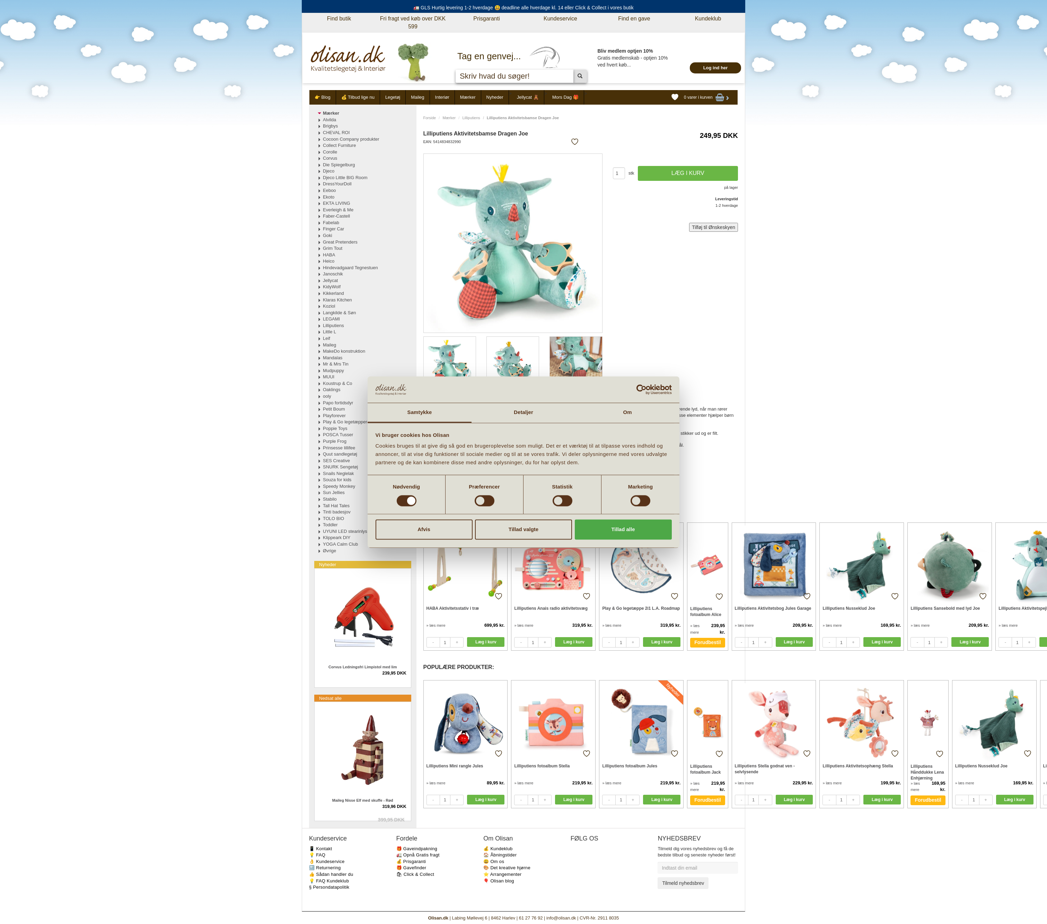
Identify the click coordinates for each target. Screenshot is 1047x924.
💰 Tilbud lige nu (358, 97)
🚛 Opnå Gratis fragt (418, 854)
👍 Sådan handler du (331, 874)
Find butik (339, 18)
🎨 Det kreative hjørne (506, 867)
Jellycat (330, 280)
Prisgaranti (486, 18)
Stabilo (330, 499)
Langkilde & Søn (339, 312)
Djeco (328, 171)
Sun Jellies (334, 492)
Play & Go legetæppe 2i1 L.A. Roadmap (641, 608)
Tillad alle (623, 530)
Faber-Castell (336, 216)
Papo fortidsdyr (338, 402)
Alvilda (329, 119)
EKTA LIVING (336, 203)
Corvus (330, 158)
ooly (327, 396)
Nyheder (494, 97)
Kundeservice (560, 18)
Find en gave (634, 18)
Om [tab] (627, 412)
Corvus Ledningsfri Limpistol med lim (362, 667)
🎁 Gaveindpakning (416, 848)
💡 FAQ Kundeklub (329, 880)
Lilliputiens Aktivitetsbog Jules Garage (773, 608)
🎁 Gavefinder (411, 867)
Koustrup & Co (337, 383)
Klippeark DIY (336, 537)
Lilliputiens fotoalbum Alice (705, 611)
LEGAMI (331, 319)
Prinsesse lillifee (339, 447)
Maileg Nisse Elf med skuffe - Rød (362, 800)
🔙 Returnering (325, 867)
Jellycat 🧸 (528, 97)
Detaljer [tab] (523, 412)
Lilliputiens (471, 118)
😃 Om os (493, 861)
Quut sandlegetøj (340, 454)
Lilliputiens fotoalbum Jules (629, 766)
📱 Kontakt (320, 848)
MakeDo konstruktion (344, 351)
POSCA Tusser (338, 434)
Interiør (442, 97)
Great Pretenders (340, 242)
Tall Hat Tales (336, 505)
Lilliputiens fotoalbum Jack (705, 769)
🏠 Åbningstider (500, 854)
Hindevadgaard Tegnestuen (350, 267)
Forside (429, 118)
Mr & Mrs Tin (336, 364)
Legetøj (392, 97)
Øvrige (329, 550)
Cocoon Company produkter (351, 139)
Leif (326, 338)
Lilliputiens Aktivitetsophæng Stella (857, 766)
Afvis (423, 530)
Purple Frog (334, 441)
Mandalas (332, 357)
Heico (328, 261)
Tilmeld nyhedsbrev (683, 883)
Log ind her (715, 67)
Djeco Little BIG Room (345, 177)
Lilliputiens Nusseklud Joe (848, 608)
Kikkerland (333, 293)
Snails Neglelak (338, 473)
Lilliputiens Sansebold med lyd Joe (945, 608)
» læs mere (436, 625)
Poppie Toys (335, 428)
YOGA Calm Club (340, 544)
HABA (329, 254)
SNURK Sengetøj (340, 466)
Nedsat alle (330, 698)
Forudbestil (707, 642)
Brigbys (330, 126)
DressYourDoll (337, 183)
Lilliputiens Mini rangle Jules (454, 766)
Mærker (468, 97)
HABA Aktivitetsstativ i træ (452, 608)
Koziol (329, 306)
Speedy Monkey (339, 486)
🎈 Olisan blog (498, 880)
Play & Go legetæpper (345, 421)
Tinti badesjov (337, 511)
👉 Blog (323, 97)
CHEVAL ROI (336, 132)
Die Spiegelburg (339, 164)
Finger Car (333, 228)
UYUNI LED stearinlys (345, 531)
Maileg (417, 97)
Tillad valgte (523, 530)
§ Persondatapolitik (329, 887)
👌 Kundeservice (327, 861)
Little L (329, 331)
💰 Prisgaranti (411, 861)
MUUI (328, 376)
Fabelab (331, 222)
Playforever (334, 415)
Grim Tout (332, 248)
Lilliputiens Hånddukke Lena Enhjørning (927, 772)
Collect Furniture (339, 145)
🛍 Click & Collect (415, 874)
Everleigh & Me (338, 209)
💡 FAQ (317, 854)
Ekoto (328, 197)
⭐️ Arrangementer (502, 874)
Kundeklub (708, 18)
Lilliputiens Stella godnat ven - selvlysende (765, 769)
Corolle (330, 152)
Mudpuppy (333, 370)
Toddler (330, 524)
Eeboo (329, 190)
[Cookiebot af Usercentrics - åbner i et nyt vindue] (641, 389)
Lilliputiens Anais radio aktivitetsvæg (551, 608)
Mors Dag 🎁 (565, 97)
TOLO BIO (333, 518)
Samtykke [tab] (419, 412)
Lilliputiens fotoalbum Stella (542, 766)
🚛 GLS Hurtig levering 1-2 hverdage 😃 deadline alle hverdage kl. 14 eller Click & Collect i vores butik (523, 7)
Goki (327, 235)
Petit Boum (334, 409)
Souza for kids (337, 479)
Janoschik (333, 273)
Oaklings (332, 389)
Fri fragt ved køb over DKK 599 (413, 22)
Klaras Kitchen (337, 299)
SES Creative (336, 460)
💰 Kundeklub (497, 848)
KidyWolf (332, 286)
